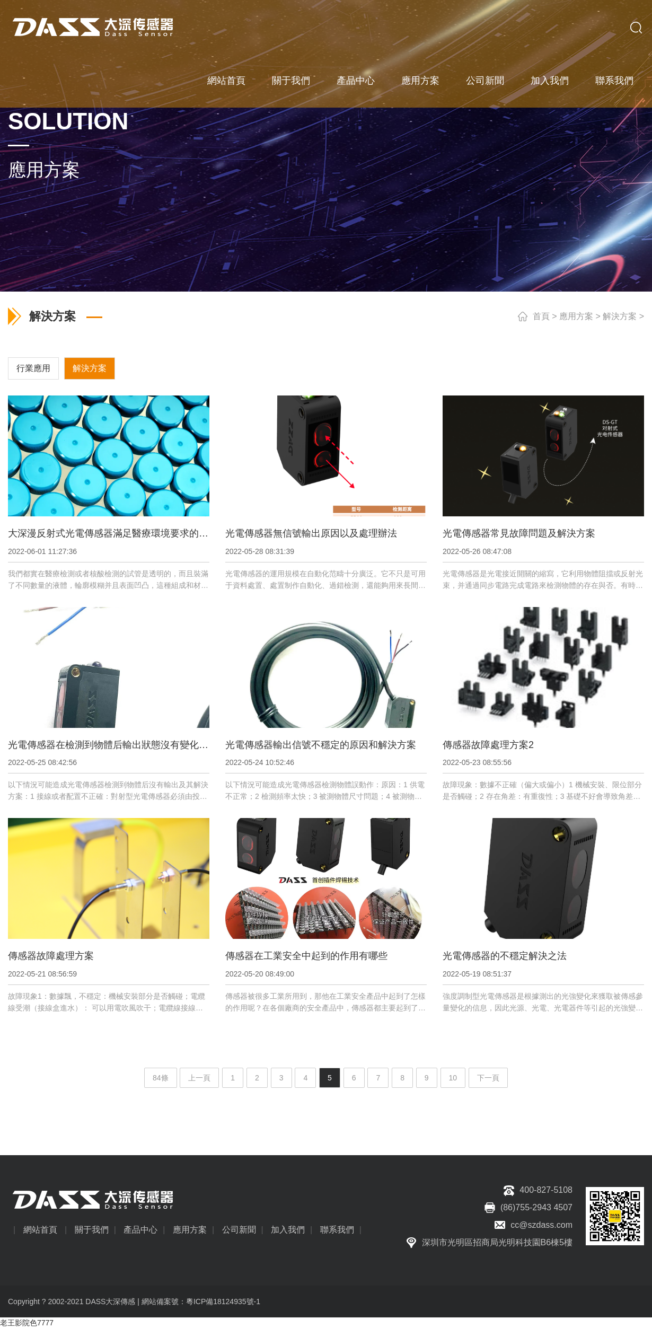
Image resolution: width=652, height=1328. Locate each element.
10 (453, 1078)
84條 (161, 1078)
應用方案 (420, 79)
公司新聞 (485, 79)
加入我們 (550, 79)
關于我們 (291, 79)
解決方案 (620, 316)
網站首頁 (226, 79)
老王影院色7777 (27, 1322)
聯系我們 (614, 79)
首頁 (541, 316)
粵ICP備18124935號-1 (223, 1301)
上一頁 (199, 1078)
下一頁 (488, 1078)
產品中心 (356, 79)
